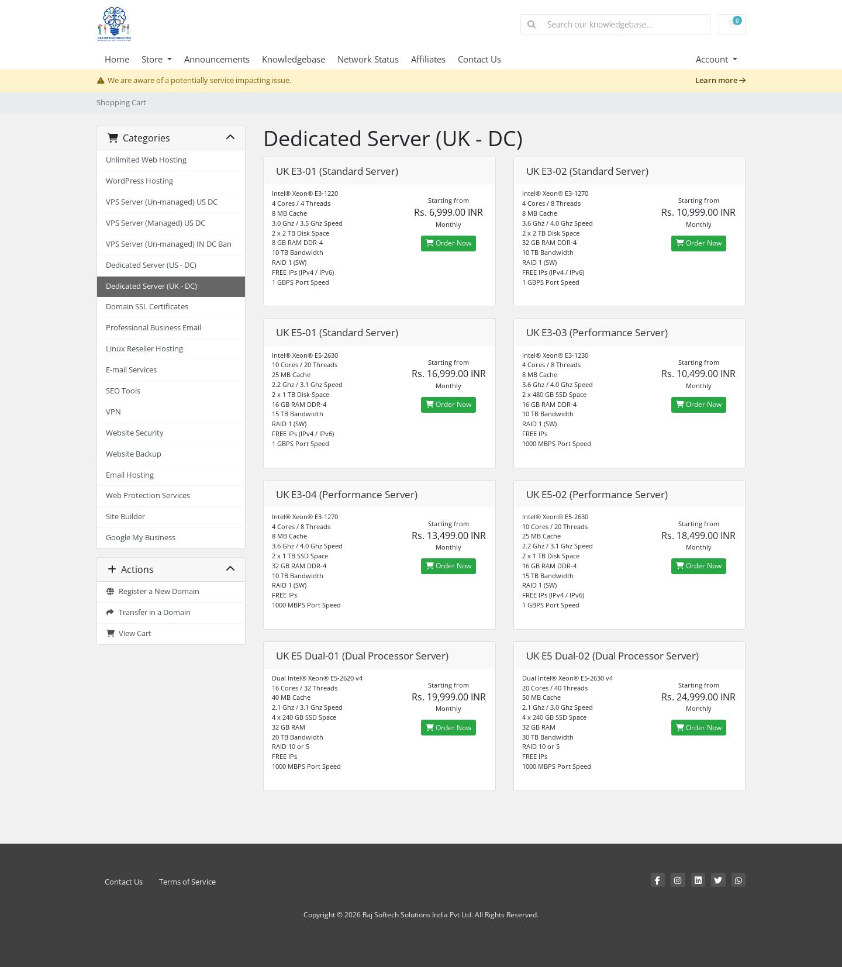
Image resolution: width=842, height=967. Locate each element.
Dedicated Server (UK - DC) (151, 286)
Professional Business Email (153, 328)
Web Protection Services (148, 495)
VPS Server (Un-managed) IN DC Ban (169, 244)
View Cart (128, 633)
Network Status (368, 59)
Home (117, 59)
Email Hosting (130, 475)
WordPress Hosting (139, 181)
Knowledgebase (293, 59)
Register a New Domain (152, 591)
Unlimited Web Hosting (146, 160)
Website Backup (133, 454)
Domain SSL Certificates (147, 307)
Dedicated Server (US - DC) (151, 265)
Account (713, 59)
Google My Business (140, 538)
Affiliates (428, 59)
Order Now (448, 243)
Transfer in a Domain (148, 612)
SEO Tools (123, 391)
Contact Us (479, 59)
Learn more (720, 80)
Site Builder (125, 517)
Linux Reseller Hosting (144, 349)
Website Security (135, 433)
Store (153, 59)
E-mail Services (131, 370)
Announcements (217, 59)
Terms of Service (187, 882)
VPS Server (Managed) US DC (155, 223)
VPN (113, 412)
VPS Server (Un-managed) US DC (162, 202)
